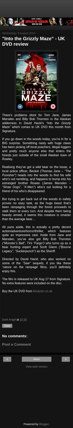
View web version (36, 366)
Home (36, 359)
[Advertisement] (36, 11)
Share (7, 325)
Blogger (44, 424)
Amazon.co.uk (42, 291)
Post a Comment (16, 344)
